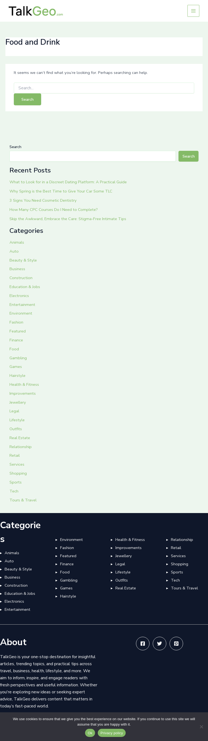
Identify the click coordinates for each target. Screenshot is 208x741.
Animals (16, 242)
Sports (15, 482)
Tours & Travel (23, 500)
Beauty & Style (23, 260)
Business (17, 269)
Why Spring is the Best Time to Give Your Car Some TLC (60, 191)
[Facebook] (143, 643)
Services (16, 464)
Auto (14, 251)
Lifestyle (17, 420)
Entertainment (22, 304)
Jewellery (17, 402)
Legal (14, 411)
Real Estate (19, 437)
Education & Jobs (24, 286)
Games (15, 366)
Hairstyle (17, 375)
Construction (20, 277)
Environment (20, 313)
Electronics (19, 295)
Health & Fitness (24, 384)
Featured (17, 331)
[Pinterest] (176, 643)
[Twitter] (159, 643)
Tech (13, 491)
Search (15, 146)
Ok (90, 733)
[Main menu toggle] (193, 11)
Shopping (18, 473)
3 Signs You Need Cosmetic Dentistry (43, 200)
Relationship (20, 446)
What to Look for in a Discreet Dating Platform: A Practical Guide (68, 182)
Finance (16, 340)
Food (14, 349)
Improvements (22, 393)
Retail (14, 455)
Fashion (16, 322)
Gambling (18, 358)
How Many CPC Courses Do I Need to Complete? (53, 209)
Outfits (15, 429)
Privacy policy (111, 733)
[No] (201, 726)
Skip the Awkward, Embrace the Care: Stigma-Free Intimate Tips (67, 218)
